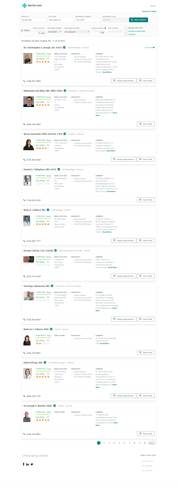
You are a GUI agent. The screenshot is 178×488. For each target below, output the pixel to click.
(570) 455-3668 (32, 157)
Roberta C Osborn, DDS (36, 321)
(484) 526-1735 (32, 387)
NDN (154, 478)
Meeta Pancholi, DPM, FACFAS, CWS (43, 131)
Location (52, 16)
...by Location (146, 460)
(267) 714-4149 (32, 270)
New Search (138, 19)
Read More (107, 71)
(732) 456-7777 (32, 236)
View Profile (145, 80)
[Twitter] (31, 453)
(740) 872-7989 (32, 80)
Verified (130, 34)
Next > (152, 432)
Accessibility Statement (137, 478)
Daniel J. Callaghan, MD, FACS (40, 165)
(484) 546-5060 (32, 122)
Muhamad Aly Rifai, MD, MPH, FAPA (43, 89)
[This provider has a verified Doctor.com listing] (64, 46)
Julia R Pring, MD (33, 354)
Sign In (153, 6)
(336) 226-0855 (32, 345)
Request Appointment (122, 80)
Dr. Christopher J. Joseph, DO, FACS (43, 46)
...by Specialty (147, 455)
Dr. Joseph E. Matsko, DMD (38, 396)
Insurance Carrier (83, 16)
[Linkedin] (27, 453)
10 (145, 432)
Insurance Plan (109, 16)
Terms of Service (114, 478)
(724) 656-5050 (32, 196)
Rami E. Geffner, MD (35, 205)
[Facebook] (23, 453)
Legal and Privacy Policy (91, 478)
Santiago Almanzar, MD (37, 279)
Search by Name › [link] (149, 11)
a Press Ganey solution (35, 445)
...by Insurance (147, 450)
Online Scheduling (135, 30)
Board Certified (134, 27)
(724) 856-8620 (32, 313)
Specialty (25, 16)
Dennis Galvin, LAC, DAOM (38, 245)
